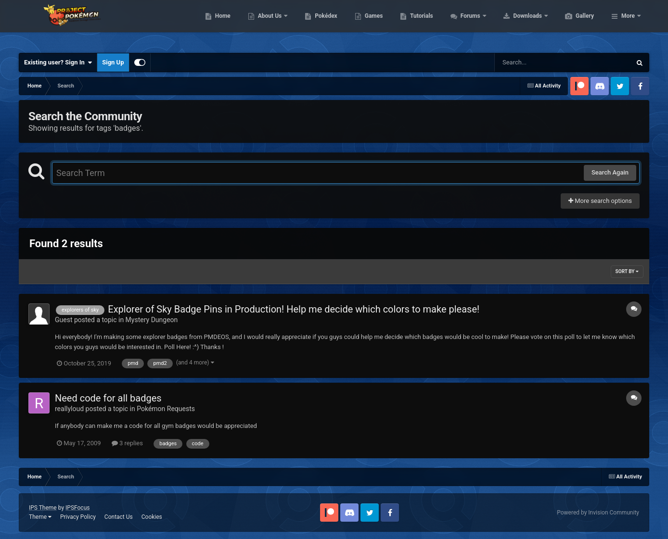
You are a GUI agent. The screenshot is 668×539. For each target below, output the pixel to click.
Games (419, 24)
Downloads (574, 24)
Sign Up (113, 62)
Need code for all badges (108, 398)
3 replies (127, 443)
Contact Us (118, 517)
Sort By (627, 271)
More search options (600, 200)
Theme (40, 517)
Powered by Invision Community (598, 512)
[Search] (538, 62)
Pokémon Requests (166, 409)
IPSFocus (77, 507)
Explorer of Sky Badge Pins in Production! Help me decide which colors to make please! (293, 309)
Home (268, 24)
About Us (316, 24)
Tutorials (467, 24)
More (628, 24)
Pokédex (372, 24)
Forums (516, 24)
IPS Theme (43, 507)
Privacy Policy (78, 517)
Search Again (610, 172)
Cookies (151, 517)
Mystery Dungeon (152, 320)
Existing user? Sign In (58, 62)
